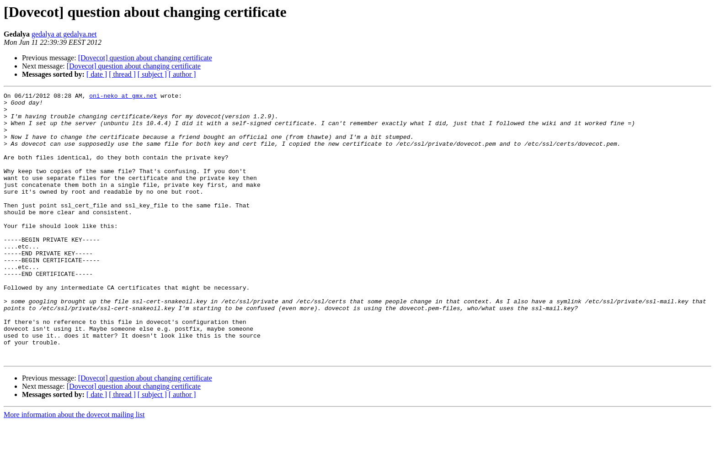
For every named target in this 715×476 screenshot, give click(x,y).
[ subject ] (152, 74)
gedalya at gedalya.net (64, 34)
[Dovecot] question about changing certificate (145, 58)
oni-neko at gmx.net (123, 97)
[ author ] (182, 74)
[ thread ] (122, 74)
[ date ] (96, 74)
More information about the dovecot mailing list (74, 468)
